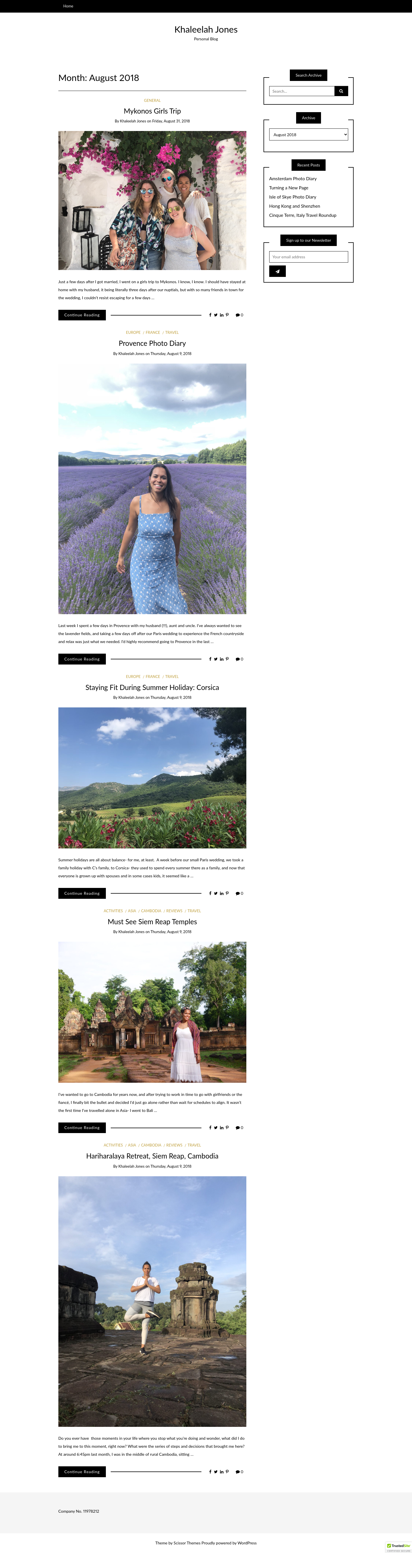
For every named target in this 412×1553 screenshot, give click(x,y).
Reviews (174, 911)
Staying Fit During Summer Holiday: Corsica (152, 687)
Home (68, 6)
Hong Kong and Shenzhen (294, 206)
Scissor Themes (187, 1542)
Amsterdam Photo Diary (293, 178)
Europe (133, 332)
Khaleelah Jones (205, 29)
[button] (399, 1547)
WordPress (247, 1542)
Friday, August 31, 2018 (171, 121)
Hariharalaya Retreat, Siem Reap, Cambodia (152, 1156)
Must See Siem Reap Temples (152, 921)
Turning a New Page (288, 187)
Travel (172, 332)
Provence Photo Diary (152, 343)
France (153, 332)
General (152, 100)
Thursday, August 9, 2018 (170, 353)
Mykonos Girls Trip (152, 111)
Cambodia (151, 911)
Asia (132, 911)
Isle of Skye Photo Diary (292, 196)
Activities (113, 911)
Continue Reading (82, 314)
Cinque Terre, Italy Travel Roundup (302, 215)
